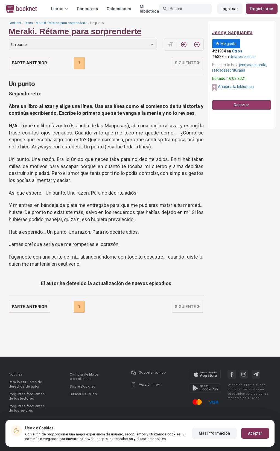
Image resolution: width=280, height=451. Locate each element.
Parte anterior (29, 62)
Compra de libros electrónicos (84, 376)
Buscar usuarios (83, 394)
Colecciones (119, 8)
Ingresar (229, 8)
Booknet (15, 23)
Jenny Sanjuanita (232, 32)
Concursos (87, 8)
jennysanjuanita (252, 65)
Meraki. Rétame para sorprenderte (61, 23)
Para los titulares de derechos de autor (25, 384)
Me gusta (226, 44)
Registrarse (261, 8)
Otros (28, 23)
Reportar (241, 105)
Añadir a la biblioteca (236, 86)
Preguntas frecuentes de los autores (27, 408)
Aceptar (255, 439)
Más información (214, 439)
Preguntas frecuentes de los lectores (27, 396)
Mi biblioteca (149, 9)
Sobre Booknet (82, 386)
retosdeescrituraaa (228, 70)
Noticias (16, 374)
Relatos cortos (242, 56)
